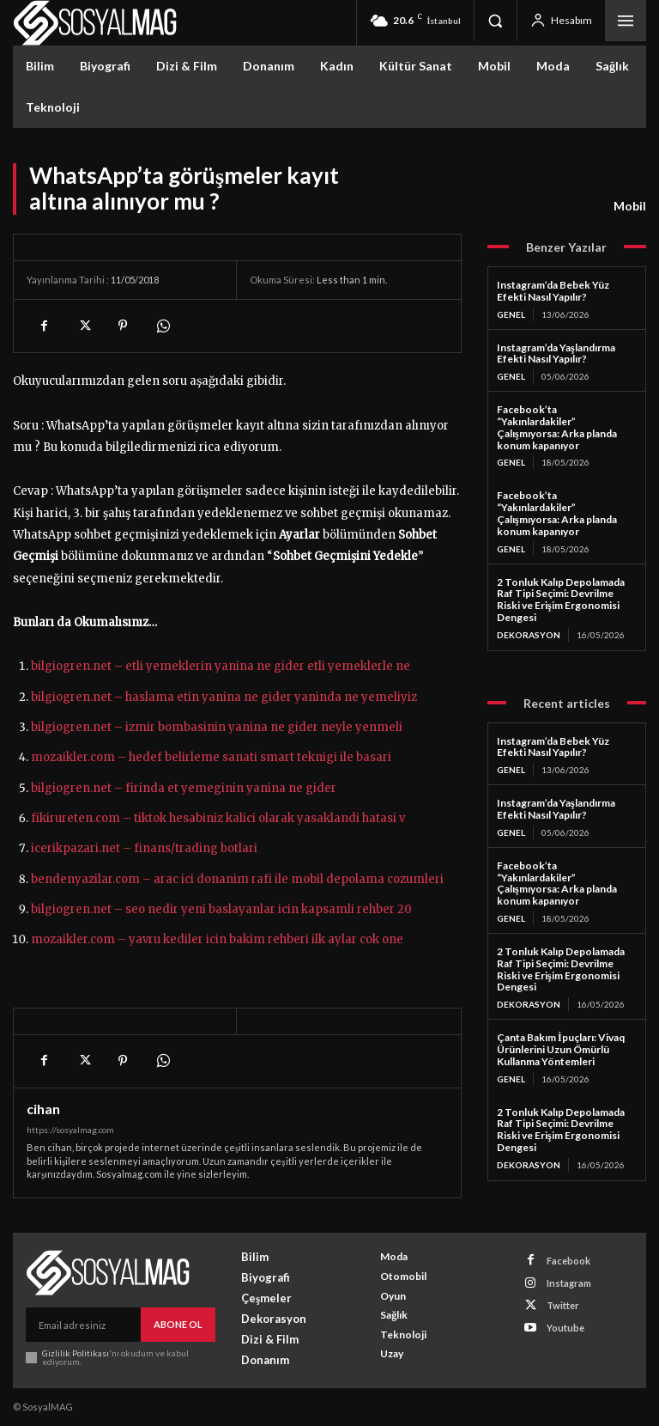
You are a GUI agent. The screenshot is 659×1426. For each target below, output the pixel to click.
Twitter (563, 1305)
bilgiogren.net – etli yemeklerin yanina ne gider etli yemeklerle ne (220, 666)
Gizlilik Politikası (75, 1353)
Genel (511, 314)
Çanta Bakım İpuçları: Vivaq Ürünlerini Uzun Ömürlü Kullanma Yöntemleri (561, 1049)
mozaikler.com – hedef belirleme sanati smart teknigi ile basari (211, 757)
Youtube (565, 1327)
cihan (43, 1109)
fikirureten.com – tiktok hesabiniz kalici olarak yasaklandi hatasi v (218, 818)
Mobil (630, 206)
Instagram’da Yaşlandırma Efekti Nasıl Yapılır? (556, 353)
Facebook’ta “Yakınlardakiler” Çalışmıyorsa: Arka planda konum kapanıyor (557, 427)
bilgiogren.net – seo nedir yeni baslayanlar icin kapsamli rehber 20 (221, 909)
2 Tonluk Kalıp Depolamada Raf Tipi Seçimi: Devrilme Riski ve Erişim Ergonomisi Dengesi (561, 600)
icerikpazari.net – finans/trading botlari (144, 848)
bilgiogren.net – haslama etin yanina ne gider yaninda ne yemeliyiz (224, 697)
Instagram (569, 1283)
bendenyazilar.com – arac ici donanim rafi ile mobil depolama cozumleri (237, 879)
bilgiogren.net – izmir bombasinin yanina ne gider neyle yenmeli (216, 727)
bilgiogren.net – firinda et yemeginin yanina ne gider (183, 788)
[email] (83, 1324)
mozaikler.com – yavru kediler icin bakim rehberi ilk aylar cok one (217, 939)
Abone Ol (178, 1324)
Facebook (568, 1260)
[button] (495, 20)
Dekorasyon (528, 635)
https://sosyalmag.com (70, 1129)
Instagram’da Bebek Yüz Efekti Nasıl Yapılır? (553, 290)
